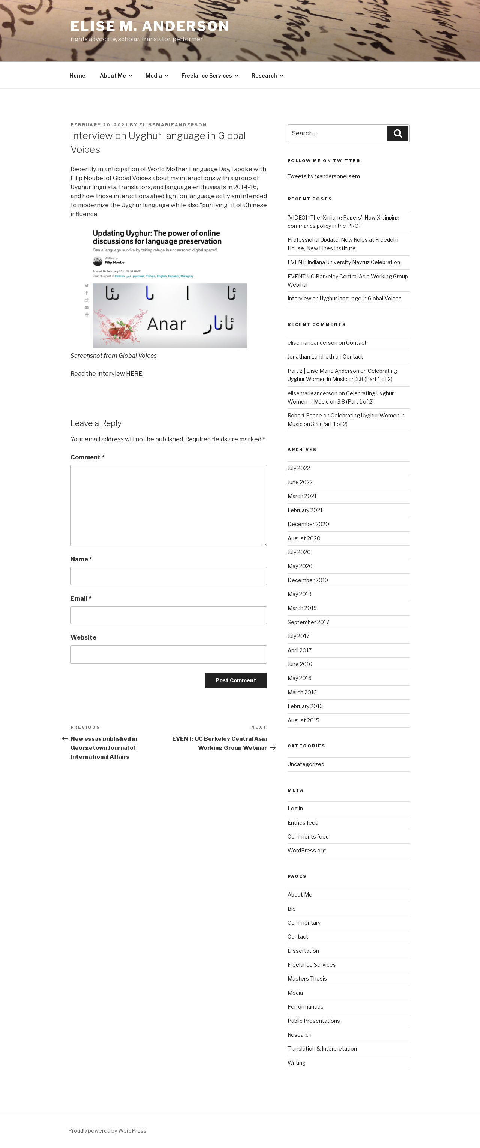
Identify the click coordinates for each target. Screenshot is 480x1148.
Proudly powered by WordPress (107, 1130)
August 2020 (304, 538)
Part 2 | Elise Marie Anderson (323, 371)
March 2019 (302, 608)
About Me (116, 75)
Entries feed (303, 822)
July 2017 (298, 636)
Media (157, 75)
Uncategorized (306, 764)
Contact (356, 342)
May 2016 (300, 678)
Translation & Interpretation (322, 1048)
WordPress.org (307, 850)
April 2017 (300, 650)
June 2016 (300, 664)
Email (81, 598)
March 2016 (302, 692)
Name (81, 559)
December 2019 (308, 580)
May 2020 (300, 566)
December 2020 (308, 524)
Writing (297, 1063)
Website (83, 637)
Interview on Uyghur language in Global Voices (345, 298)
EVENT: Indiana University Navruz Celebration (344, 262)
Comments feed (308, 836)
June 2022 (300, 482)
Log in (295, 808)
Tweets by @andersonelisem (324, 176)
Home (78, 75)
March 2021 (302, 496)
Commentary (304, 922)
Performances (306, 1006)
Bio (292, 909)
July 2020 (299, 552)
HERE (134, 373)
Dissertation (303, 951)
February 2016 (305, 706)
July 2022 (299, 468)
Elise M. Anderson (150, 26)
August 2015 (304, 720)
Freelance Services (210, 75)
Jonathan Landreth (311, 356)
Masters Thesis (307, 978)
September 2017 (308, 622)
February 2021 (305, 510)
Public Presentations (314, 1021)
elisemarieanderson (173, 124)
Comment (87, 457)
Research (268, 75)
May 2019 (300, 594)
